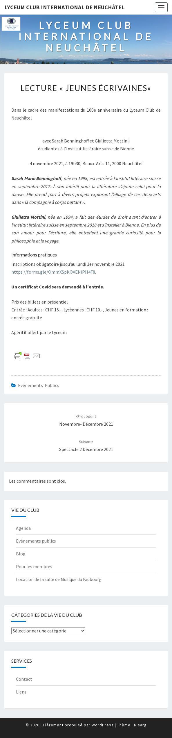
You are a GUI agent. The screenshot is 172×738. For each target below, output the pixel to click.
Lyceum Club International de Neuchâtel (64, 7)
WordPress (103, 725)
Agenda (23, 528)
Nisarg (140, 725)
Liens (21, 692)
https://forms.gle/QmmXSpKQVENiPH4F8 (53, 272)
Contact (24, 679)
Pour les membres (34, 566)
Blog (21, 554)
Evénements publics (38, 385)
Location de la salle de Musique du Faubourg (59, 579)
